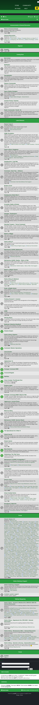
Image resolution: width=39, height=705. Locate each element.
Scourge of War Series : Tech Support (19, 569)
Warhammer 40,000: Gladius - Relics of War (16, 260)
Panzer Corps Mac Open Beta (30, 486)
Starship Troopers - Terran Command (14, 224)
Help (25, 8)
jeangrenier (8, 686)
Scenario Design (26, 566)
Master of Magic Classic (11, 269)
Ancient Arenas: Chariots (11, 100)
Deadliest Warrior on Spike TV (28, 38)
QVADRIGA (20, 565)
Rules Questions (14, 611)
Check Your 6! (8, 434)
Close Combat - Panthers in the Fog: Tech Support (24, 499)
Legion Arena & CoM (33, 554)
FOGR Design (28, 635)
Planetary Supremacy (14, 256)
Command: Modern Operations (13, 348)
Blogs (19, 38)
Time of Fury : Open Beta (15, 576)
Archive (6, 655)
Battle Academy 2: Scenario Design (21, 528)
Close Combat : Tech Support (17, 498)
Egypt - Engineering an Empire (19, 538)
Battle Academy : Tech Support (26, 524)
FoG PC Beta (18, 545)
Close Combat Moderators (24, 497)
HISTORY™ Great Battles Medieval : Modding (27, 553)
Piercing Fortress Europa (10, 565)
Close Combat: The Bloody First (13, 380)
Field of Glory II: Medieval (11, 279)
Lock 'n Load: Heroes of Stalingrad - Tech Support (16, 555)
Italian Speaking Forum (18, 615)
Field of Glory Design (15, 609)
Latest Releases (20, 120)
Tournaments (15, 637)
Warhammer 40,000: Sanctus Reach (14, 420)
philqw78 (12, 608)
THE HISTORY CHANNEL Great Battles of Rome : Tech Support (20, 572)
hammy (20, 608)
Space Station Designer (10, 91)
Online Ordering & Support (20, 581)
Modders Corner (23, 564)
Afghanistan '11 (8, 361)
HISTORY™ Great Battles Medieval (16, 551)
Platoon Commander (10, 83)
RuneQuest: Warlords (10, 503)
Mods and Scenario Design (24, 465)
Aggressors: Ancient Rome (12, 401)
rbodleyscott (12, 281)
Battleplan (7, 64)
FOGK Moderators (14, 155)
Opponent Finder (15, 613)
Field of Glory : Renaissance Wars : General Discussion (20, 631)
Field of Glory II (8, 241)
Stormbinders (8, 75)
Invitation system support (11, 594)
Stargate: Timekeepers (10, 213)
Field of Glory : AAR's (9, 545)
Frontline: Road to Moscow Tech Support (27, 546)
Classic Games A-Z (9, 519)
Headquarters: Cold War (11, 161)
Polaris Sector (8, 441)
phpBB (14, 693)
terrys (16, 608)
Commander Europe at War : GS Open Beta (21, 562)
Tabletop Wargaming (20, 599)
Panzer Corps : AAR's (24, 487)
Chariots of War (12, 531)
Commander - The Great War (21, 534)
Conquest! (14, 536)
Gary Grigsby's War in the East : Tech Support (18, 549)
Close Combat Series (10, 493)
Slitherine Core (13, 31)
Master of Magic (8, 233)
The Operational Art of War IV (12, 430)
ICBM (5, 311)
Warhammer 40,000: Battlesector (13, 249)
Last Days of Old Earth (10, 554)
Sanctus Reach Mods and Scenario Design (19, 427)
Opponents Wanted (33, 564)
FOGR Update (31, 639)
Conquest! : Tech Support (24, 536)
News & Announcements (11, 29)
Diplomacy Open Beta (15, 344)
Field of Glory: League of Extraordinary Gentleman (26, 543)
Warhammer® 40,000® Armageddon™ (15, 459)
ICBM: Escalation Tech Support (17, 144)
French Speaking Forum (27, 613)
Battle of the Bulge (29, 39)
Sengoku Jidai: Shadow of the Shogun (21, 566)
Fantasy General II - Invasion (12, 299)
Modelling (18, 612)
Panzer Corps (8, 479)
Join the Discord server (15, 129)
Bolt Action (7, 58)
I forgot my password (4, 668)
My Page (17, 8)
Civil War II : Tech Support (23, 531)
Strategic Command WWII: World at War (15, 394)
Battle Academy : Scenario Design (26, 526)
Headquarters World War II (11, 195)
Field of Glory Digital (13, 540)
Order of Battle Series (10, 288)
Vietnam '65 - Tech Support (29, 576)
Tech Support (13, 465)
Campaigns (14, 639)
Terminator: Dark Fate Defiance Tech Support (20, 181)
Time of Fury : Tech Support (14, 574)
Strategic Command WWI (11, 369)
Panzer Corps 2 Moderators (16, 128)
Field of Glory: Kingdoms (11, 149)
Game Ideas (13, 38)
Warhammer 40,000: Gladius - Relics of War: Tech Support (23, 265)
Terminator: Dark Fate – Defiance (13, 171)
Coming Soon (20, 54)
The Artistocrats (27, 292)
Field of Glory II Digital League (17, 245)
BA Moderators (21, 462)
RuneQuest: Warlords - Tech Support (18, 510)
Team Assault (18, 570)
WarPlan (6, 376)
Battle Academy (33, 523)
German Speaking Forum (31, 615)
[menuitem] (4, 17)
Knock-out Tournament (31, 245)
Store (17, 5)
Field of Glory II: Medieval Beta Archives (19, 283)
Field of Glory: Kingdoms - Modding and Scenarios (22, 156)
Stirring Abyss (8, 317)
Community (27, 5)
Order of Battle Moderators (16, 292)
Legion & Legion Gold (21, 554)
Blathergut (24, 627)
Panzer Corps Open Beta (16, 486)
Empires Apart (8, 385)
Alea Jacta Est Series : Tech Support (20, 523)
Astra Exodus (8, 351)
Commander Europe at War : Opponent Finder (26, 561)
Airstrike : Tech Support (29, 521)
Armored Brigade (9, 372)
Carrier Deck (7, 469)
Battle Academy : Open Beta (11, 524)
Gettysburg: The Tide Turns (17, 39)
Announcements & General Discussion (20, 25)
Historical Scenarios (24, 611)
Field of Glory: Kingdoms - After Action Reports (21, 157)
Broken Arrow (8, 185)
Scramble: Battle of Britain (11, 204)
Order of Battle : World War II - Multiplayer (20, 293)
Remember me (25, 669)
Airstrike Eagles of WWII (16, 521)
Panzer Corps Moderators (23, 483)
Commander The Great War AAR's (24, 535)
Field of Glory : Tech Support (27, 540)
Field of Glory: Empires (10, 334)
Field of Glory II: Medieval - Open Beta (27, 284)
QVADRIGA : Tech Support (30, 565)
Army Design (10, 612)
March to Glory (8, 410)
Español (6, 49)
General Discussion (9, 35)
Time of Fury (25, 573)
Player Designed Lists (26, 612)
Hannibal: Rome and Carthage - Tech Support (22, 550)
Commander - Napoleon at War (15, 532)
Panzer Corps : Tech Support (11, 487)
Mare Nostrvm (8, 449)
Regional (20, 46)
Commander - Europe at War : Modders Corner (19, 560)
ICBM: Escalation (9, 133)
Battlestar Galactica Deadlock (12, 324)
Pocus (11, 342)
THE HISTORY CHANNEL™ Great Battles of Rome (20, 571)
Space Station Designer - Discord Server (19, 96)
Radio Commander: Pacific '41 (12, 110)
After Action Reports (13, 564)
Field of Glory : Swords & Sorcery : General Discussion (19, 643)
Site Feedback (13, 590)
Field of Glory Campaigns (29, 545)
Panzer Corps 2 (8, 124)
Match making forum (27, 570)
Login (1, 660)
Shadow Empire (8, 331)
